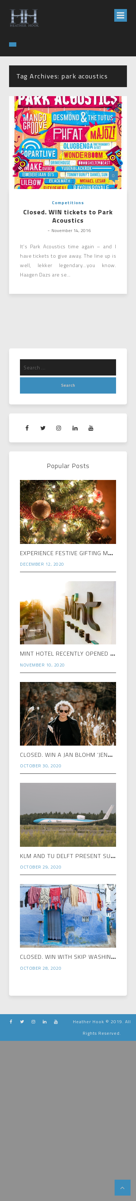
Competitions (68, 202)
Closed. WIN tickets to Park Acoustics (68, 216)
